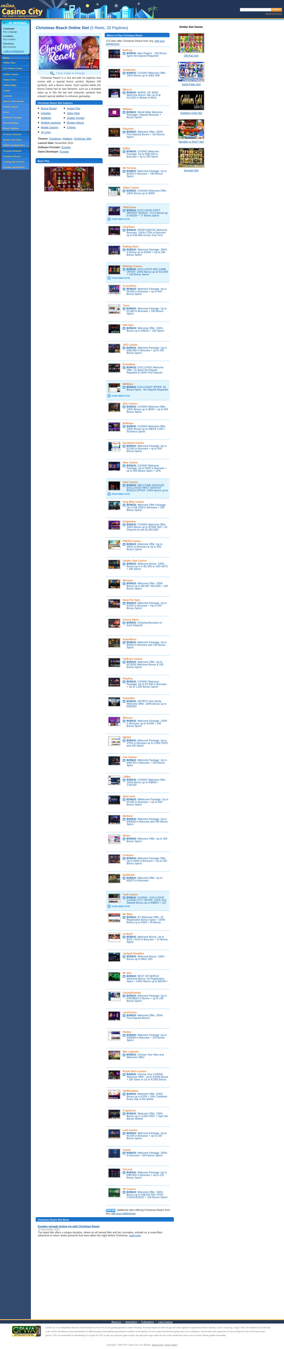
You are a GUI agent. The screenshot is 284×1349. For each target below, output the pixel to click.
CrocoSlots (129, 285)
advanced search (274, 13)
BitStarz (127, 109)
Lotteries (7, 96)
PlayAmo (128, 128)
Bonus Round (49, 108)
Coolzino (128, 855)
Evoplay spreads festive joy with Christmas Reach (69, 1226)
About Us (116, 1322)
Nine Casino (130, 462)
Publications (147, 1322)
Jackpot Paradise (133, 953)
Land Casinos (165, 1322)
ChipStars (129, 227)
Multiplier (46, 118)
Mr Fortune (129, 168)
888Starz (128, 384)
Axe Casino (130, 757)
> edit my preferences (13, 51)
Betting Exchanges (12, 117)
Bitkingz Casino (132, 266)
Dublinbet (129, 874)
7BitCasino (129, 207)
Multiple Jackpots (51, 122)
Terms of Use (158, 1345)
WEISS (127, 737)
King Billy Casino (133, 501)
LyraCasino (130, 1012)
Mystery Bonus (75, 122)
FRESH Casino (132, 541)
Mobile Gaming (49, 127)
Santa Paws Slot (191, 84)
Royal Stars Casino (134, 1071)
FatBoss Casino (132, 658)
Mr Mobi (128, 914)
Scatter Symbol (75, 118)
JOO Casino (130, 344)
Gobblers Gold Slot (191, 113)
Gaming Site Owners (13, 161)
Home (6, 57)
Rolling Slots (130, 246)
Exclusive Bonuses (12, 134)
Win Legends (131, 1051)
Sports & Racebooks (13, 101)
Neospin (128, 580)
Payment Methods (12, 151)
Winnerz (128, 717)
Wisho (126, 835)
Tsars (126, 305)
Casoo (127, 1149)
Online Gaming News (14, 145)
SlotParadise (130, 1090)
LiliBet (127, 776)
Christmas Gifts (82, 138)
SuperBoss (129, 639)
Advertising (131, 1322)
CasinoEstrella (132, 992)
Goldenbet (129, 69)
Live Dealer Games (12, 68)
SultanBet (129, 698)
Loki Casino (130, 1130)
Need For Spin (131, 600)
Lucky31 (128, 933)
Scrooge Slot (191, 170)
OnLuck (127, 1169)
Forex (6, 112)
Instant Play (73, 108)
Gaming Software (12, 156)
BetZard (127, 816)
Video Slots (73, 113)
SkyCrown (129, 796)
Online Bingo (9, 85)
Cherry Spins (131, 619)
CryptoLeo (129, 1110)
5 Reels (71, 127)
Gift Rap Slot (191, 55)
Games (6, 90)
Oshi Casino (130, 482)
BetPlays (128, 423)
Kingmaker (129, 521)
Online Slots (9, 62)
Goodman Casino (133, 442)
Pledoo (127, 1032)
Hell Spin (128, 325)
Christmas (55, 138)
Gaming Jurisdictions (14, 167)
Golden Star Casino (135, 560)
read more (135, 1235)
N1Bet (126, 148)
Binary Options (11, 128)
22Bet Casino (131, 187)
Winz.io (127, 89)
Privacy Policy (171, 1345)
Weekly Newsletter (12, 139)
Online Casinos (10, 74)
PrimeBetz (129, 364)
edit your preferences (123, 1213)
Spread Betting (10, 122)
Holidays (67, 138)
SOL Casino (130, 403)
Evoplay (66, 147)
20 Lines (46, 132)
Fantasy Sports (10, 106)
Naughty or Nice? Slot (191, 141)
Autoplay (46, 113)
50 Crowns (129, 1189)
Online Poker (10, 79)
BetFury (127, 50)
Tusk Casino (130, 894)
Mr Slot (127, 973)
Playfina (128, 678)
